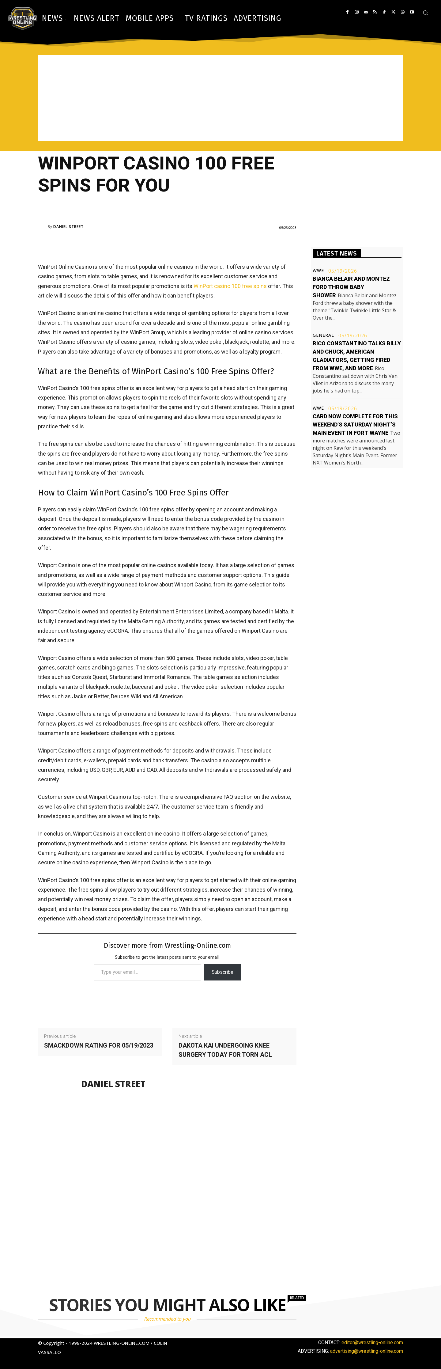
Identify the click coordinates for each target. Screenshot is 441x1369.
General (323, 335)
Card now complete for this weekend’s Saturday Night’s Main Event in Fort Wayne (355, 424)
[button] (425, 12)
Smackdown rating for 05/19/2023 (98, 1045)
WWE (318, 270)
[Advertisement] (220, 98)
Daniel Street (68, 227)
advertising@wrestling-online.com (366, 1351)
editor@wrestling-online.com (372, 1342)
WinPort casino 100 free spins (230, 286)
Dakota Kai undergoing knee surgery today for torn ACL (225, 1050)
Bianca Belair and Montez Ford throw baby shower (351, 286)
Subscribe (222, 972)
